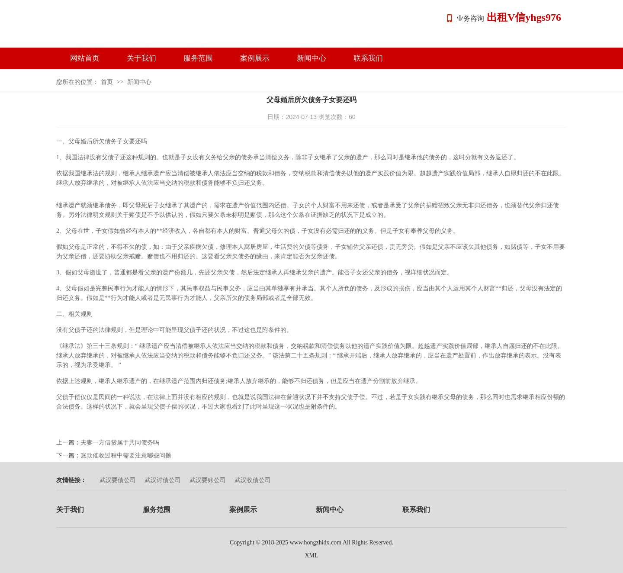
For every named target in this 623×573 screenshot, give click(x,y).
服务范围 (198, 58)
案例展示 (255, 58)
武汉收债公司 (252, 480)
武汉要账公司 (207, 480)
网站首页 (85, 58)
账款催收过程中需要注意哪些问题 (125, 455)
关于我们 (141, 58)
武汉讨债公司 (163, 480)
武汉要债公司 (118, 480)
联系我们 (368, 58)
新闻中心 (311, 58)
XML (311, 555)
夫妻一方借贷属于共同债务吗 (119, 442)
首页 (107, 82)
